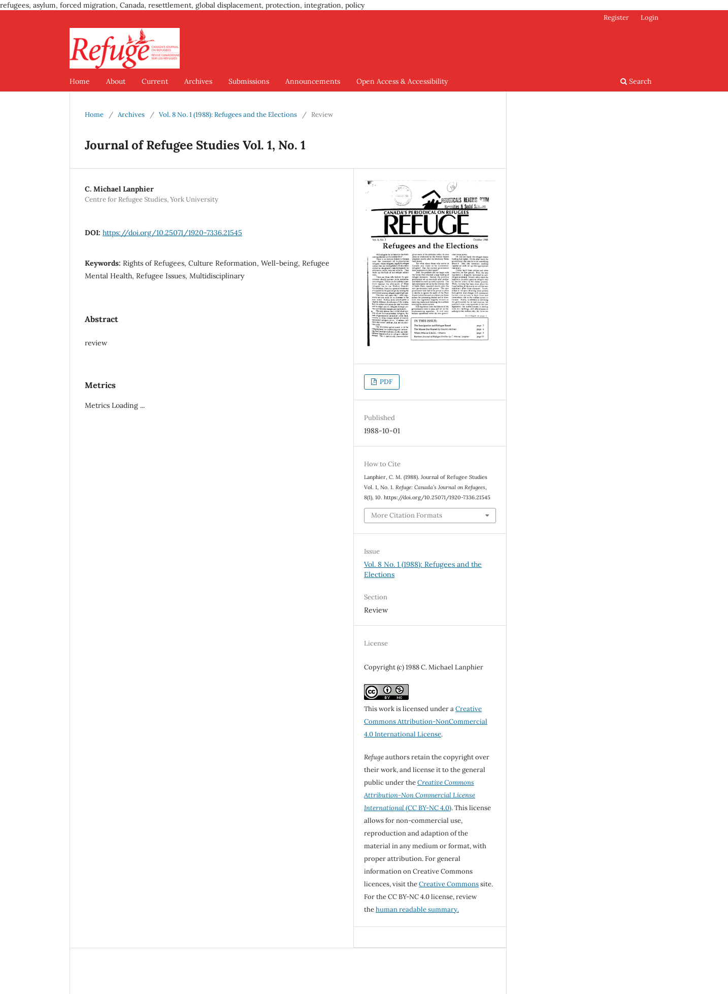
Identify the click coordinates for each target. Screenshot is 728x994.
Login (649, 17)
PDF (385, 381)
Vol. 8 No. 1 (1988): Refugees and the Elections (228, 114)
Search (635, 81)
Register (616, 17)
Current (155, 81)
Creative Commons (449, 884)
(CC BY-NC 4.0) (419, 795)
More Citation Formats (406, 515)
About (115, 81)
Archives (198, 81)
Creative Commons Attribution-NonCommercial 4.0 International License (425, 721)
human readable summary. (417, 909)
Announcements (312, 81)
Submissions (248, 81)
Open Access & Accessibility (402, 81)
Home (80, 81)
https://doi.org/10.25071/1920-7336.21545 (172, 232)
